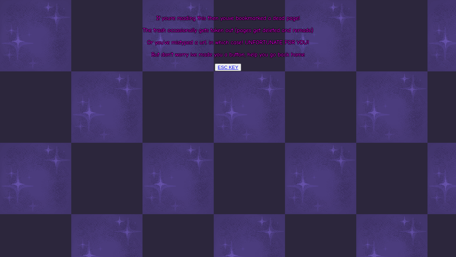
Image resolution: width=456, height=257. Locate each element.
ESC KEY (228, 67)
